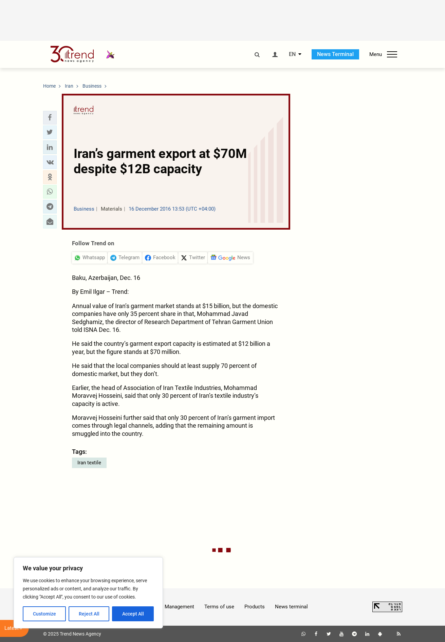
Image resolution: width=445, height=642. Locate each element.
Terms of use (219, 607)
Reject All (89, 614)
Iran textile (89, 463)
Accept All (133, 614)
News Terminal (335, 54)
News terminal (291, 607)
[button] (50, 117)
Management (179, 607)
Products (254, 607)
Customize (44, 614)
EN (292, 54)
